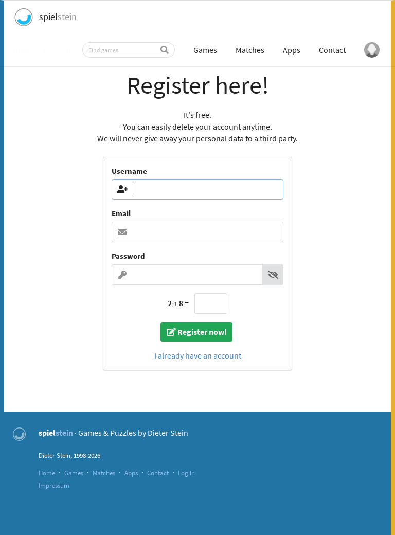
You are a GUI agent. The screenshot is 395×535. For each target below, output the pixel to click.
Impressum (54, 485)
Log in (186, 473)
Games (205, 50)
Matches (250, 50)
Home (47, 473)
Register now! (196, 332)
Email (121, 213)
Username (129, 171)
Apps (291, 50)
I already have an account (197, 355)
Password (128, 256)
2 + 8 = (178, 303)
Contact (332, 50)
